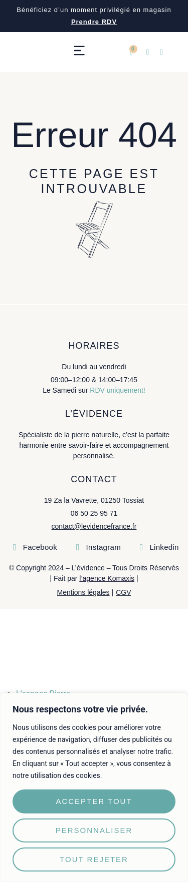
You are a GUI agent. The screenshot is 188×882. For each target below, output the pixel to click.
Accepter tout (94, 801)
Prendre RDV (94, 22)
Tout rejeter (94, 859)
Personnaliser (94, 830)
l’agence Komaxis (106, 578)
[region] (94, 787)
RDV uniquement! (117, 390)
